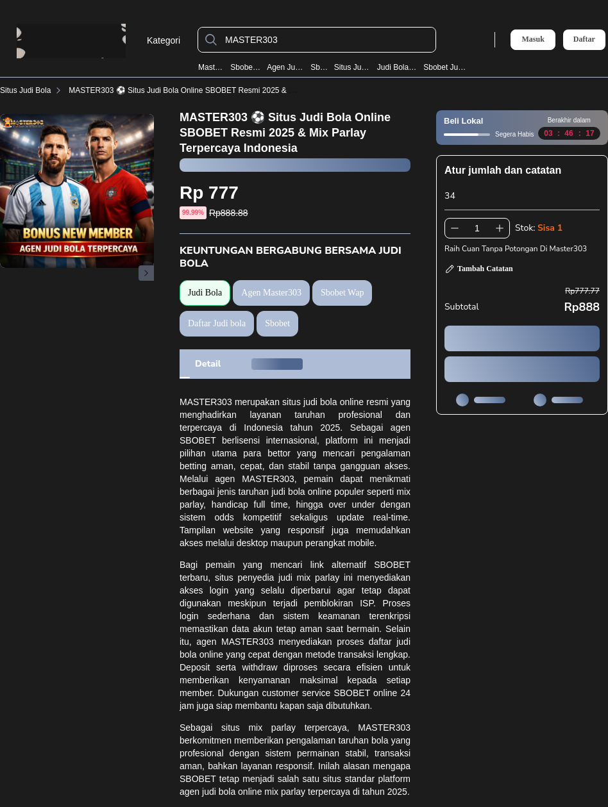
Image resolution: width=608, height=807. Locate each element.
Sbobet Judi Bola (444, 67)
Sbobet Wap (245, 67)
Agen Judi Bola (286, 67)
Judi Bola (205, 292)
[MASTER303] (327, 39)
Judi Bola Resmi (397, 67)
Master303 (211, 67)
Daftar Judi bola (217, 323)
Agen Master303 (271, 292)
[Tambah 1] (499, 228)
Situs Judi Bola (353, 67)
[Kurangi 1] (454, 228)
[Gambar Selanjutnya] (146, 273)
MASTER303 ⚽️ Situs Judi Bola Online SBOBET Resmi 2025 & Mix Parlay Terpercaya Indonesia (234, 90)
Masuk (532, 39)
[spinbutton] (477, 228)
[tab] (208, 364)
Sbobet (319, 67)
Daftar (584, 39)
